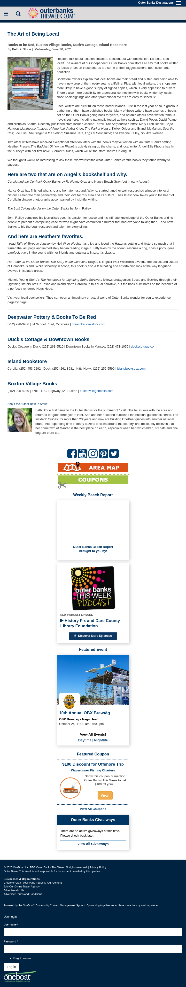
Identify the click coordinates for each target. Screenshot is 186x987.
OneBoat (29, 905)
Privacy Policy (98, 867)
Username (11, 924)
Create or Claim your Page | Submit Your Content (33, 882)
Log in (11, 967)
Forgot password (23, 958)
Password (11, 941)
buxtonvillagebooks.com (96, 391)
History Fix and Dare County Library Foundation (90, 623)
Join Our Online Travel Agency (22, 886)
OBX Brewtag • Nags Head (78, 719)
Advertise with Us (14, 890)
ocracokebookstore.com (88, 324)
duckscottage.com (143, 346)
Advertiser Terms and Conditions (23, 894)
